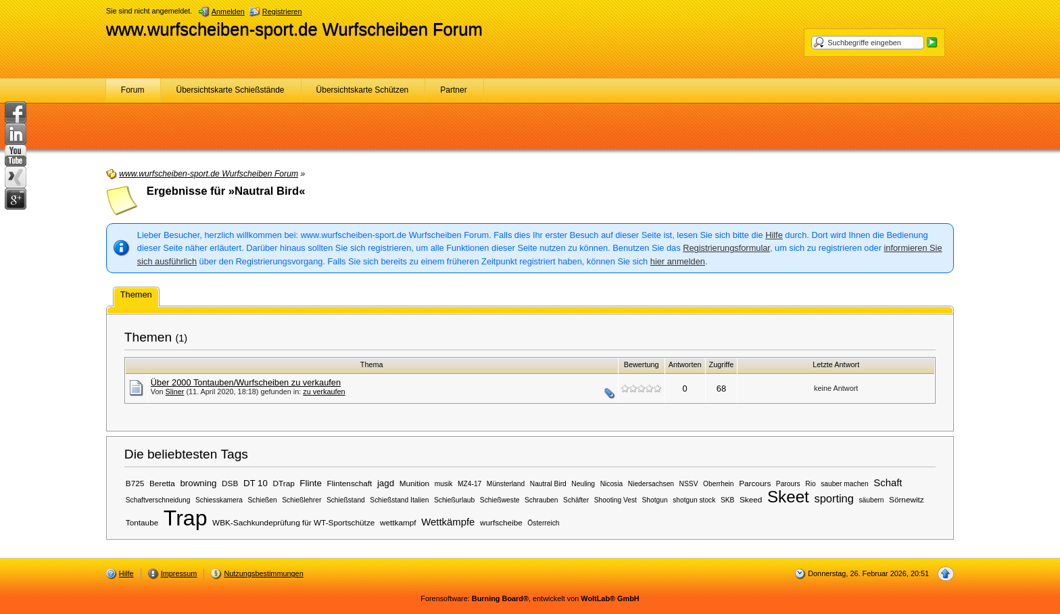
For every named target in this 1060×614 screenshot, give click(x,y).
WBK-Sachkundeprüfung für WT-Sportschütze (293, 522)
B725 (135, 483)
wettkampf (398, 522)
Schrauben (541, 500)
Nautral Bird (548, 484)
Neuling (583, 484)
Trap (186, 518)
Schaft (887, 482)
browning (198, 483)
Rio (810, 484)
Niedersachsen (651, 484)
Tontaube (142, 522)
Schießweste (500, 500)
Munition (415, 483)
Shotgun (654, 500)
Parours (788, 484)
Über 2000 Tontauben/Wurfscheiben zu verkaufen (246, 382)
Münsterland (506, 484)
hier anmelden (677, 261)
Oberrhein (718, 484)
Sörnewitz (906, 499)
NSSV (688, 484)
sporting (833, 498)
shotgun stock (694, 500)
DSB (230, 483)
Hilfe (774, 235)
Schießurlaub (454, 500)
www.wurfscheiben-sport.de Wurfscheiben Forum (294, 29)
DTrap (284, 483)
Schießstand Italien (399, 500)
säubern (871, 500)
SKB (727, 500)
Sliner (175, 391)
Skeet (788, 497)
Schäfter (576, 500)
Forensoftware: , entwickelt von (529, 598)
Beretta (162, 483)
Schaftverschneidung (158, 500)
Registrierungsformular (726, 248)
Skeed (751, 499)
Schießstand (346, 500)
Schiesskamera (219, 500)
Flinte (310, 483)
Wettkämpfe (448, 522)
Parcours (755, 483)
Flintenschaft (349, 483)
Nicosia (611, 484)
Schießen (261, 500)
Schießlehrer (301, 500)
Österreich (543, 523)
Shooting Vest (615, 500)
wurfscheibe (501, 522)
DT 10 (255, 483)
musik (444, 484)
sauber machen (845, 484)
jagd (385, 483)
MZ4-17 (469, 484)
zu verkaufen (324, 391)
